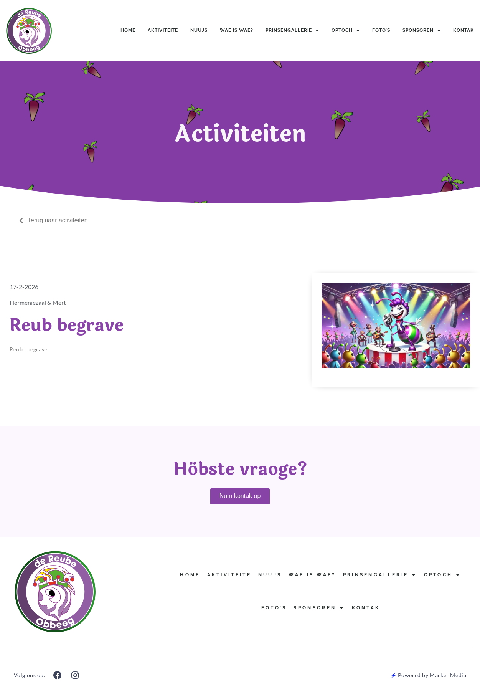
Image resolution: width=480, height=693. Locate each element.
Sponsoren (421, 31)
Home (127, 30)
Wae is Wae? (236, 30)
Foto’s (381, 30)
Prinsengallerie (292, 31)
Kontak (463, 30)
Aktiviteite (163, 30)
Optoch (346, 31)
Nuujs (199, 30)
